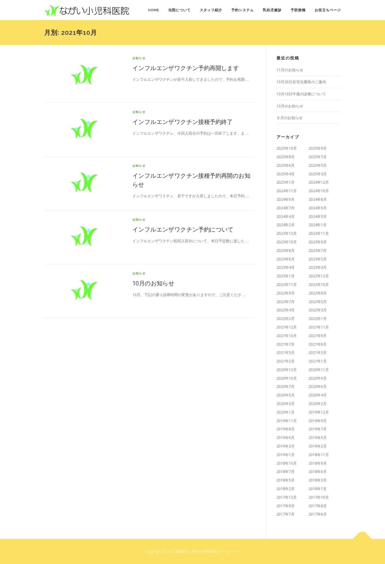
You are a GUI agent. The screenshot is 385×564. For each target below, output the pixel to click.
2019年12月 (319, 412)
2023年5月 (318, 259)
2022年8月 (318, 293)
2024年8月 (318, 199)
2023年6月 (285, 259)
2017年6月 (318, 514)
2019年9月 (318, 420)
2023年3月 (318, 267)
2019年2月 (318, 446)
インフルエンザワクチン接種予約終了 (182, 122)
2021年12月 (286, 327)
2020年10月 (286, 378)
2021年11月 (319, 327)
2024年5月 (318, 207)
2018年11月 (319, 454)
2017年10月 (319, 497)
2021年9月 (318, 335)
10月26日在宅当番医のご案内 (301, 81)
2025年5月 (318, 165)
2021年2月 (285, 361)
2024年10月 (319, 190)
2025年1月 (285, 182)
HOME (153, 10)
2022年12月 (319, 275)
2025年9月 (318, 148)
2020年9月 (318, 378)
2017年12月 (286, 497)
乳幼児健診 (272, 10)
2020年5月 (285, 395)
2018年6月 (318, 471)
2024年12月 (319, 182)
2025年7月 (318, 156)
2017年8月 (318, 505)
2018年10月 (286, 463)
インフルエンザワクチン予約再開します (185, 68)
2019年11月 (286, 420)
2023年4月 (285, 267)
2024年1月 (318, 224)
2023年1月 (285, 275)
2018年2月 (285, 488)
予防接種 (298, 10)
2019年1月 (285, 454)
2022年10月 (319, 284)
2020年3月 (285, 403)
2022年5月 (318, 301)
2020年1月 (285, 412)
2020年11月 (319, 369)
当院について (179, 10)
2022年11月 (286, 284)
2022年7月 (285, 301)
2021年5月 (285, 352)
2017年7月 (285, 514)
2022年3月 (318, 309)
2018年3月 (318, 480)
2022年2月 (285, 318)
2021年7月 (285, 344)
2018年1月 (318, 488)
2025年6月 (285, 165)
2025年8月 (285, 156)
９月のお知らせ (289, 117)
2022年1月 (318, 318)
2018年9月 (318, 463)
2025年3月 (318, 173)
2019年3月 (285, 446)
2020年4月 (318, 395)
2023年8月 (285, 250)
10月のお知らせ (153, 283)
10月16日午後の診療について (301, 93)
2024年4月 (285, 216)
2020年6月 (318, 386)
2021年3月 (318, 352)
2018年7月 (285, 471)
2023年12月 (286, 233)
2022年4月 (285, 309)
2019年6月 (285, 437)
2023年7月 (318, 250)
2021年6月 (318, 344)
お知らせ (138, 58)
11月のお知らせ (289, 69)
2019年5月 (318, 437)
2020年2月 (318, 403)
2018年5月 (285, 480)
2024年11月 (286, 190)
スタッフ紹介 (211, 10)
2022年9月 (285, 293)
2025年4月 (285, 173)
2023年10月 (286, 241)
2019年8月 (285, 428)
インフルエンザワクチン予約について (183, 229)
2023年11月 (319, 233)
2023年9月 (318, 241)
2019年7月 (318, 428)
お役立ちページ (328, 10)
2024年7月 (285, 207)
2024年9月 (285, 199)
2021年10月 (286, 335)
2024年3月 (318, 216)
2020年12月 (286, 369)
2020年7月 (285, 386)
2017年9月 (285, 505)
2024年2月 (285, 224)
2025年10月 (286, 148)
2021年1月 (318, 361)
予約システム (242, 10)
